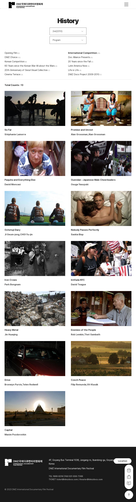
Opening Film (11, 53)
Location (122, 461)
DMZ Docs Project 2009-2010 (83, 74)
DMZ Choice (11, 57)
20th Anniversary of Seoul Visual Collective (26, 70)
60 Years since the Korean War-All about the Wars (30, 65)
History (68, 21)
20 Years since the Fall (79, 61)
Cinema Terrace (12, 74)
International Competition (82, 53)
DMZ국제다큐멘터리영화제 (26, 5)
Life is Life (73, 70)
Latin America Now (77, 65)
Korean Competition (14, 61)
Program (57, 40)
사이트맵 (126, 4)
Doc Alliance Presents (79, 57)
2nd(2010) (58, 31)
